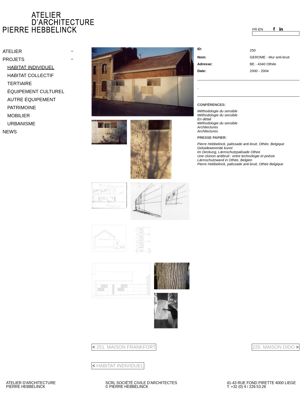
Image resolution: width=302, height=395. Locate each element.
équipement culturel (35, 91)
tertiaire (19, 83)
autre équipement (31, 99)
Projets (13, 59)
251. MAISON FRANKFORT (123, 347)
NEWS (10, 131)
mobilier (18, 115)
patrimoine (21, 107)
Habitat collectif (30, 75)
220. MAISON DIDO (275, 347)
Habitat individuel (30, 67)
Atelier (12, 51)
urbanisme (21, 123)
